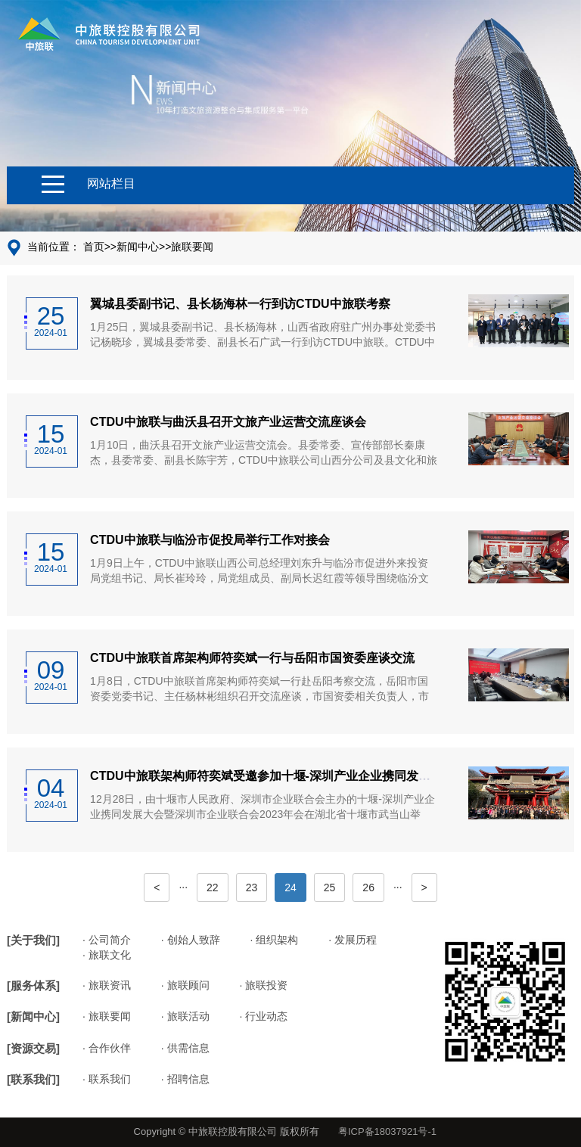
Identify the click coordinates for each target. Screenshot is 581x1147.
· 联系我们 (106, 1079)
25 (330, 887)
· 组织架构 (274, 940)
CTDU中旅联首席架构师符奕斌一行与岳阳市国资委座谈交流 (252, 657)
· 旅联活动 (185, 1016)
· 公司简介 (106, 940)
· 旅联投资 (264, 985)
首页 (93, 247)
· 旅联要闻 (106, 1016)
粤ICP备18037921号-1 (387, 1131)
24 (290, 887)
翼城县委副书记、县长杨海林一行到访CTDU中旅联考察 (240, 303)
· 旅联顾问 (185, 985)
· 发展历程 (352, 940)
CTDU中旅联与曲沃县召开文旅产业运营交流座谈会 (227, 421)
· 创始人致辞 (190, 940)
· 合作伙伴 (106, 1048)
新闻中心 (138, 247)
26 (368, 887)
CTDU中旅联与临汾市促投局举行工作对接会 (209, 539)
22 (213, 887)
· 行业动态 (264, 1016)
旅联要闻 (192, 247)
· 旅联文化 (106, 955)
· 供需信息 (185, 1048)
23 (252, 887)
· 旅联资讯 (106, 985)
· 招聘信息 (185, 1079)
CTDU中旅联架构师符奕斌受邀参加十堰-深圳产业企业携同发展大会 (272, 775)
